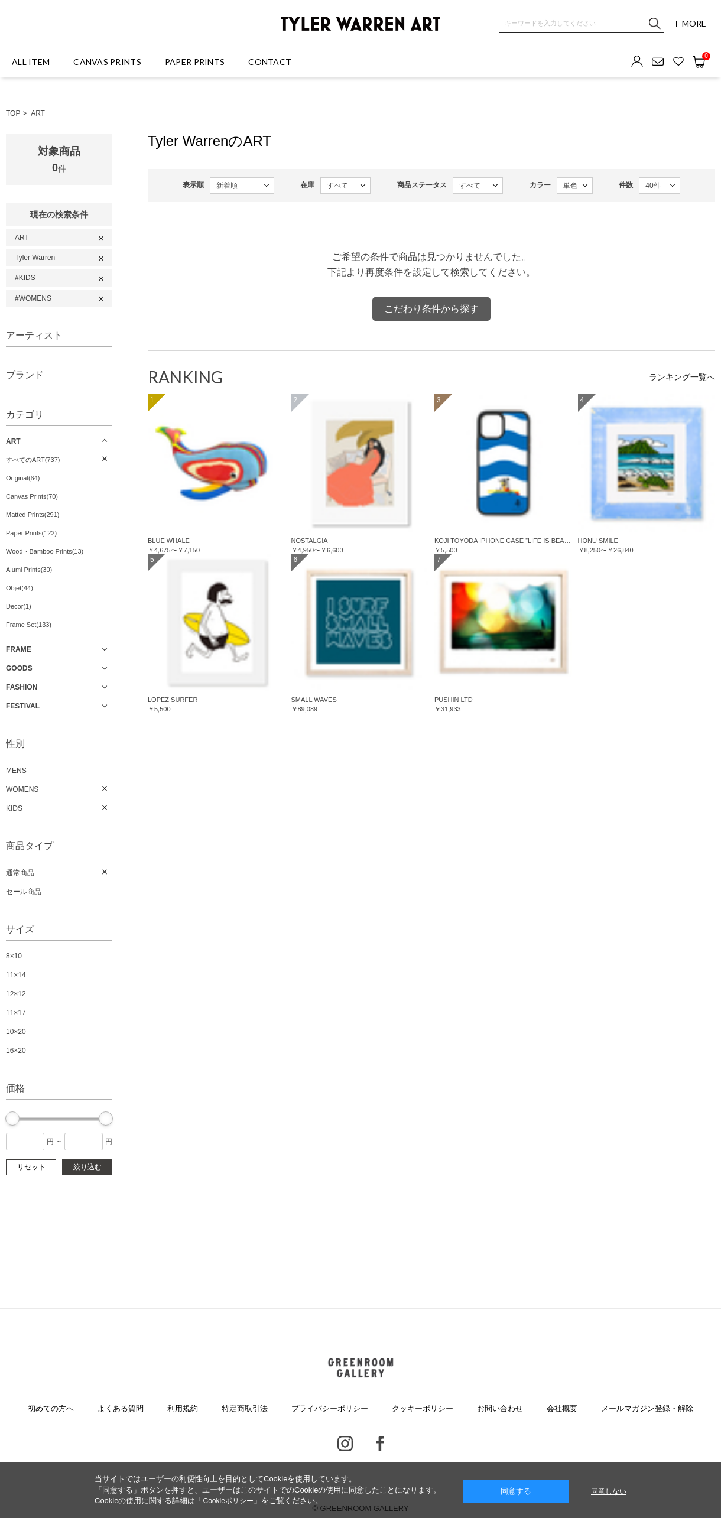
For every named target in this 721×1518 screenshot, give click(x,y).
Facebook (380, 1443)
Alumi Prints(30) (29, 569)
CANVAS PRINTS (107, 62)
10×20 (16, 1032)
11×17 (16, 1013)
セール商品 (23, 892)
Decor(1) (18, 606)
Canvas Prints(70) (32, 496)
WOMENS (22, 789)
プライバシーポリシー (329, 1408)
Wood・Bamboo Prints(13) (44, 551)
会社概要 (562, 1408)
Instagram (345, 1443)
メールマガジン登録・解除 (647, 1408)
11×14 (16, 975)
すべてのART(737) (33, 459)
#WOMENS (33, 298)
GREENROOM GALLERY (360, 1368)
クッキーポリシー (422, 1408)
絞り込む (87, 1167)
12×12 (16, 994)
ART (38, 113)
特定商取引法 (245, 1408)
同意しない (608, 1491)
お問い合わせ (500, 1408)
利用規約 (182, 1408)
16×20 (16, 1050)
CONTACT (269, 62)
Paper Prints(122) (31, 533)
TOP (13, 113)
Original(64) (23, 478)
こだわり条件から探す (431, 309)
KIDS (14, 808)
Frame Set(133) (28, 624)
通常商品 (20, 873)
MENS (16, 770)
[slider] (12, 1118)
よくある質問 (121, 1408)
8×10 (14, 956)
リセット (31, 1167)
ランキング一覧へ (682, 377)
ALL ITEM (31, 62)
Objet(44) (19, 587)
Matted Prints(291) (32, 514)
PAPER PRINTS (195, 62)
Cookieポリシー (228, 1501)
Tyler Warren (35, 257)
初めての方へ (51, 1408)
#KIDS (25, 278)
